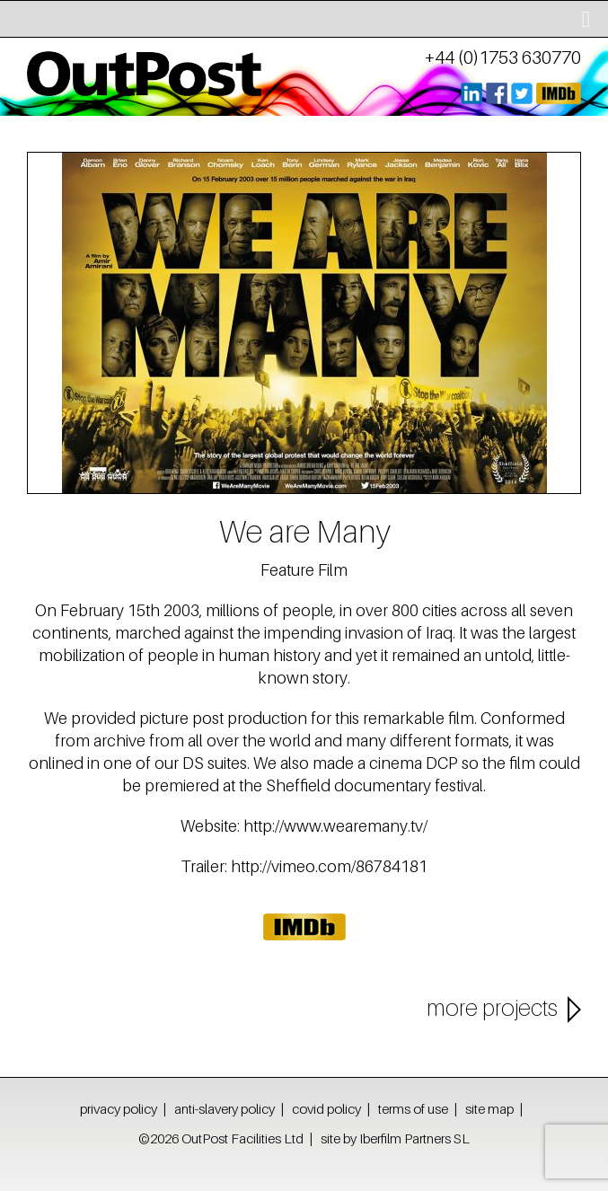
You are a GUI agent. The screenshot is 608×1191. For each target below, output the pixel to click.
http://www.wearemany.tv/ (335, 825)
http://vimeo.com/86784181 (329, 866)
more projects (492, 1007)
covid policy (326, 1108)
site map (489, 1108)
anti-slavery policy (224, 1108)
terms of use (413, 1108)
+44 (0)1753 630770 (503, 57)
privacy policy (118, 1108)
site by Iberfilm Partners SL (395, 1138)
